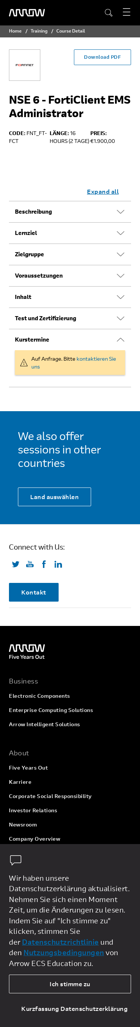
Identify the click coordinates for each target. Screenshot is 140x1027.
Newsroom (23, 824)
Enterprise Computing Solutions (51, 709)
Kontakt (33, 592)
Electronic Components (39, 695)
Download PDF (102, 57)
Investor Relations (33, 810)
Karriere (20, 781)
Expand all (103, 191)
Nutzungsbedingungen (64, 952)
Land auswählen (54, 497)
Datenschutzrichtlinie (60, 942)
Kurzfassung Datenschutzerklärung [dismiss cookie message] (74, 1008)
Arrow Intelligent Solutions (44, 724)
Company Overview (34, 838)
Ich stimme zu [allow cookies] (70, 984)
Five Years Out (28, 767)
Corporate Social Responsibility (50, 796)
